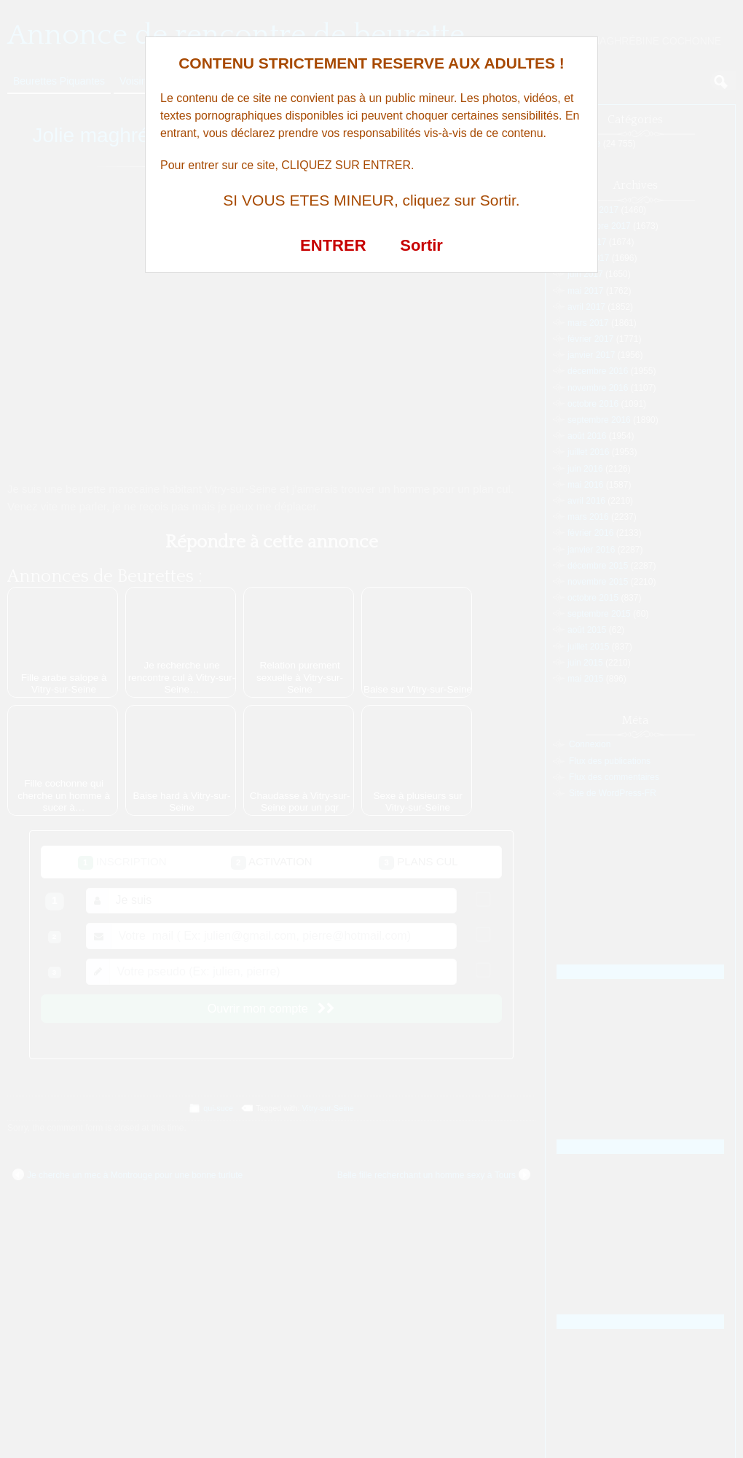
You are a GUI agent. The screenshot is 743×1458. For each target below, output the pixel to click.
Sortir (421, 245)
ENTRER (333, 245)
